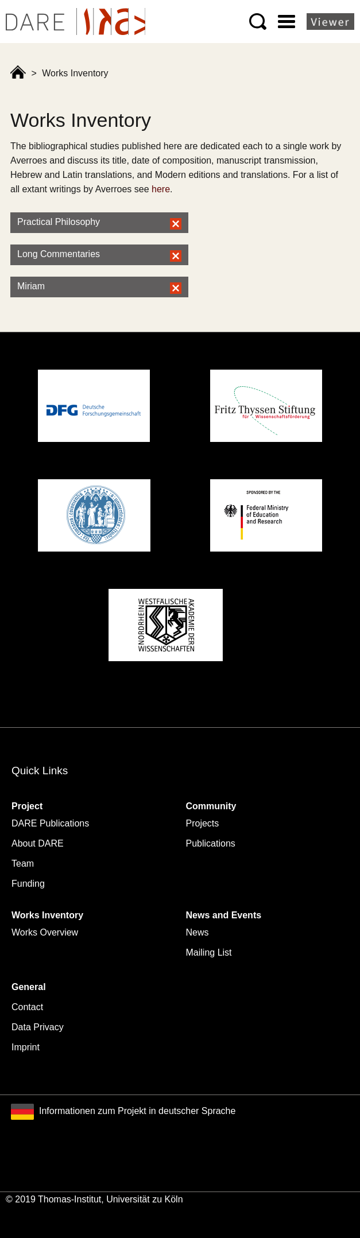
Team (22, 863)
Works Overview (44, 932)
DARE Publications (50, 823)
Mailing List (209, 952)
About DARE (37, 843)
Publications (210, 843)
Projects (202, 823)
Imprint (25, 1047)
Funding (28, 883)
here (161, 189)
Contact (27, 1007)
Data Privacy (37, 1027)
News (197, 932)
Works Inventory (47, 915)
